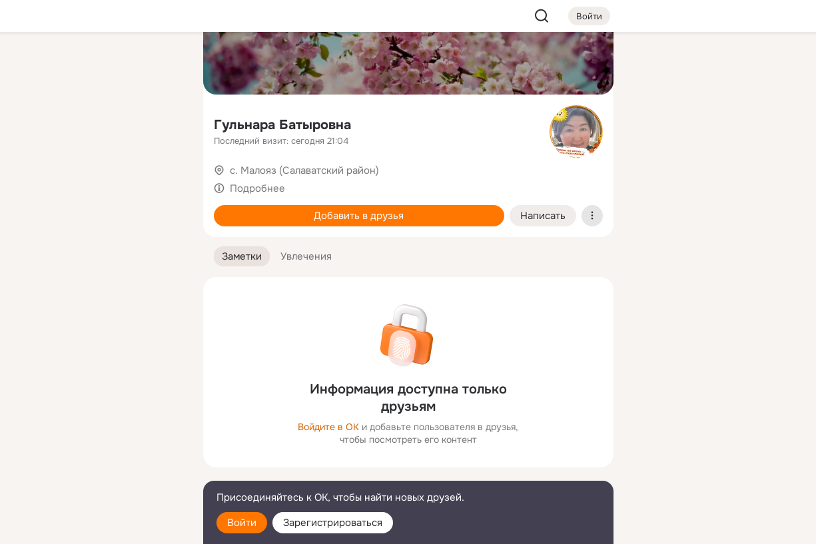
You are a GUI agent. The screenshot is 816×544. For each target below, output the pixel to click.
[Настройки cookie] (104, 526)
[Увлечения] (104, 64)
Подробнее (257, 188)
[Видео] (162, 122)
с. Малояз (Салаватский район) (304, 170)
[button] (242, 256)
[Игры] (162, 181)
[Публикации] (46, 122)
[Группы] (162, 64)
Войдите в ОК (328, 427)
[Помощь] (46, 239)
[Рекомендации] (104, 239)
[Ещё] (104, 441)
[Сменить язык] (104, 469)
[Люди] (104, 122)
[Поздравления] (104, 181)
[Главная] (46, 64)
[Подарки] (46, 181)
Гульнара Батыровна (282, 125)
